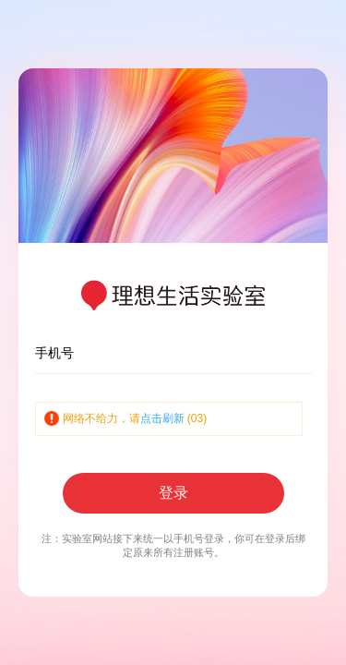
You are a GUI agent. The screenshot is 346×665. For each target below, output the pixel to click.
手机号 (54, 352)
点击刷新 (162, 418)
